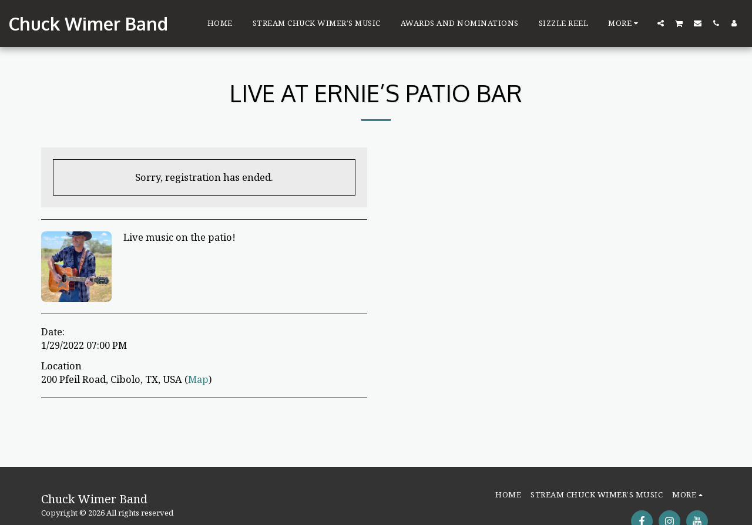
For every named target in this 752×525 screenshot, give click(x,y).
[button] (660, 23)
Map (198, 379)
